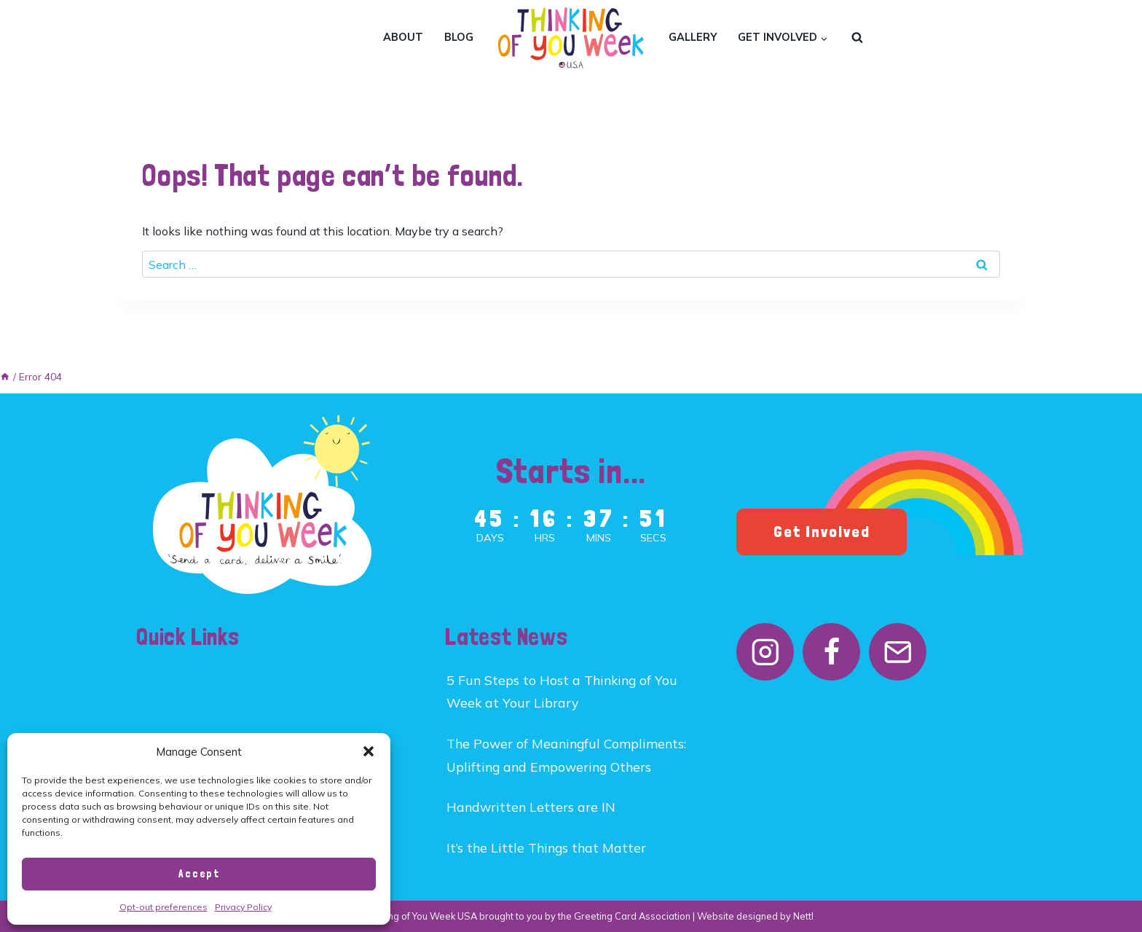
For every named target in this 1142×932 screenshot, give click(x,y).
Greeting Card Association (632, 916)
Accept (199, 873)
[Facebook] (831, 652)
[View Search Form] (857, 38)
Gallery (693, 37)
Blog (458, 37)
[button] (368, 751)
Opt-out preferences (163, 906)
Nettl (803, 916)
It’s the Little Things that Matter (546, 847)
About (403, 37)
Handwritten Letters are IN (530, 807)
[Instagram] (765, 652)
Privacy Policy (243, 906)
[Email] (897, 652)
